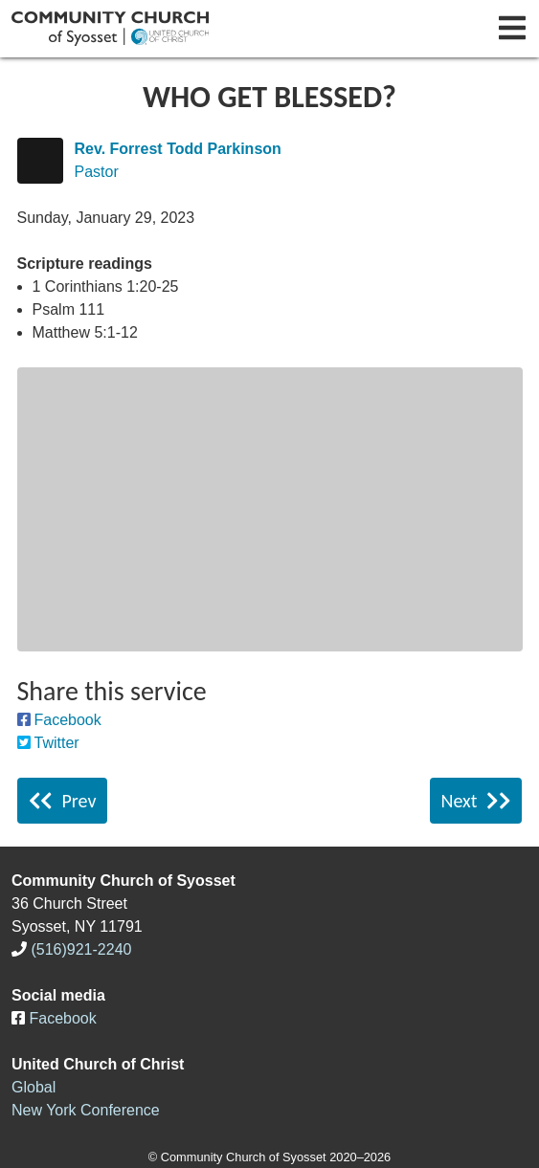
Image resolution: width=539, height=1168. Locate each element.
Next (476, 800)
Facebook (67, 720)
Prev (63, 800)
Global (33, 1087)
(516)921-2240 (81, 949)
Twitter (56, 743)
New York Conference (85, 1110)
